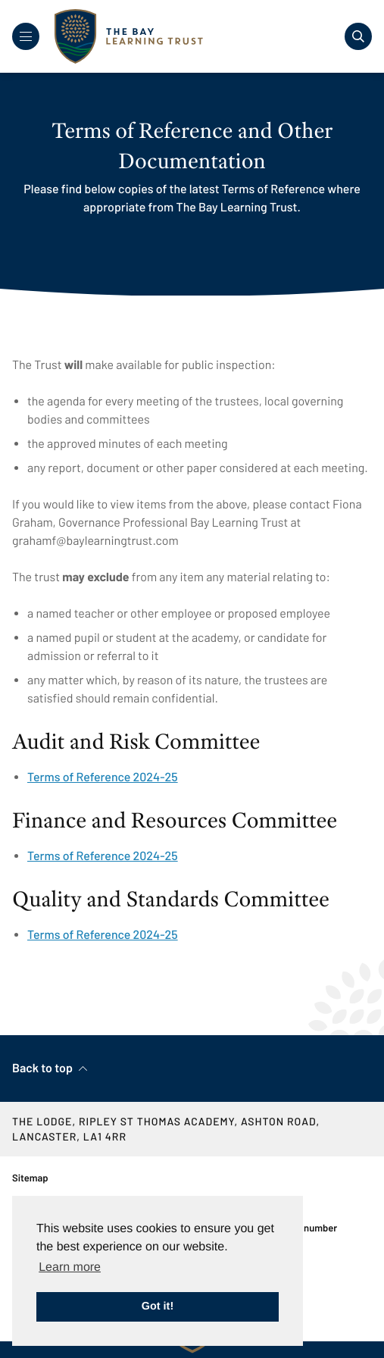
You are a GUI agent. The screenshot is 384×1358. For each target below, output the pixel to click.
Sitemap (30, 1178)
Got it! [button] (157, 1306)
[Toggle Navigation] (25, 36)
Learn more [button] (70, 1267)
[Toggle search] (358, 36)
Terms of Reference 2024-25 (102, 777)
